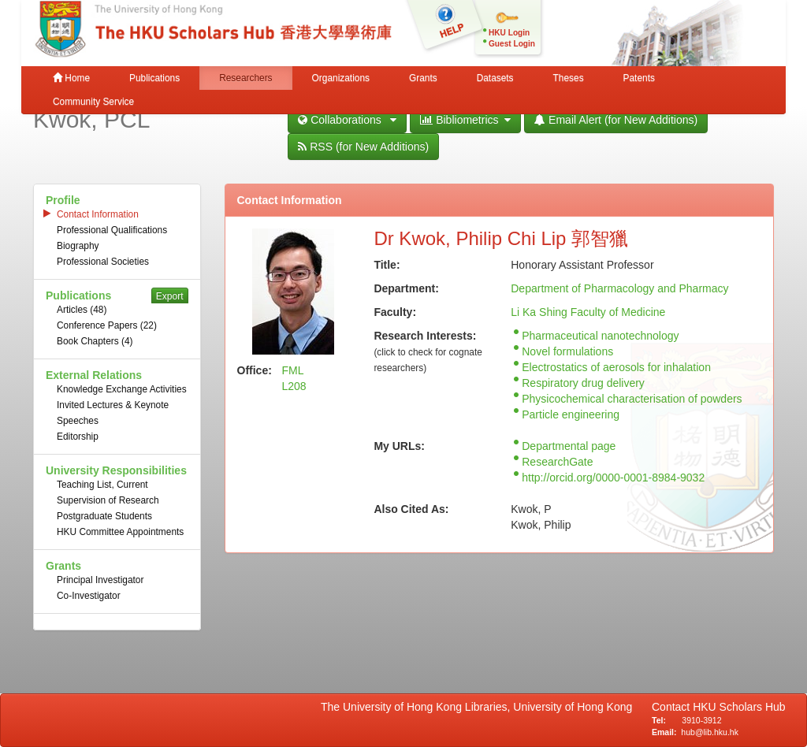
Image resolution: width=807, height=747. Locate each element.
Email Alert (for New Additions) (615, 119)
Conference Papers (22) (107, 325)
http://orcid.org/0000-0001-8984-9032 (613, 477)
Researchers (245, 78)
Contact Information (98, 214)
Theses (568, 78)
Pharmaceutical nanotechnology (600, 335)
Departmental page (568, 446)
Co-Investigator (89, 595)
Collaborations (347, 119)
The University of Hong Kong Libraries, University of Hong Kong (479, 707)
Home (71, 78)
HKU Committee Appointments (120, 531)
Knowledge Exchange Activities (122, 389)
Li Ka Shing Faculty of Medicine (588, 312)
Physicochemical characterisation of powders (632, 398)
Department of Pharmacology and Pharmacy (619, 288)
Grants (423, 78)
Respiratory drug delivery (583, 383)
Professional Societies (103, 261)
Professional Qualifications (112, 230)
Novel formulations (567, 351)
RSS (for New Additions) (363, 146)
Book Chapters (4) (95, 341)
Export (170, 296)
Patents (639, 78)
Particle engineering (570, 414)
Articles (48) (81, 309)
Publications (154, 78)
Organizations (341, 78)
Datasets (495, 78)
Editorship (78, 436)
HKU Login (509, 32)
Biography (78, 245)
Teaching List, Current (102, 484)
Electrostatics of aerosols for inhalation (616, 367)
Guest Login (512, 43)
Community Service (93, 101)
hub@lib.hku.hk (709, 732)
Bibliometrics (465, 119)
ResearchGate (557, 461)
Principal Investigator (100, 579)
